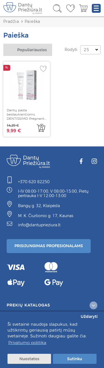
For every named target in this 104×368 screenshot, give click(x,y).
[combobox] (27, 50)
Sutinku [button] (74, 359)
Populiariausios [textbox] (32, 50)
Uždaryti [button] (89, 316)
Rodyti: (71, 49)
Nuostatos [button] (29, 359)
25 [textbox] (86, 50)
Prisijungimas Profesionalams (48, 246)
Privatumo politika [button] (27, 342)
